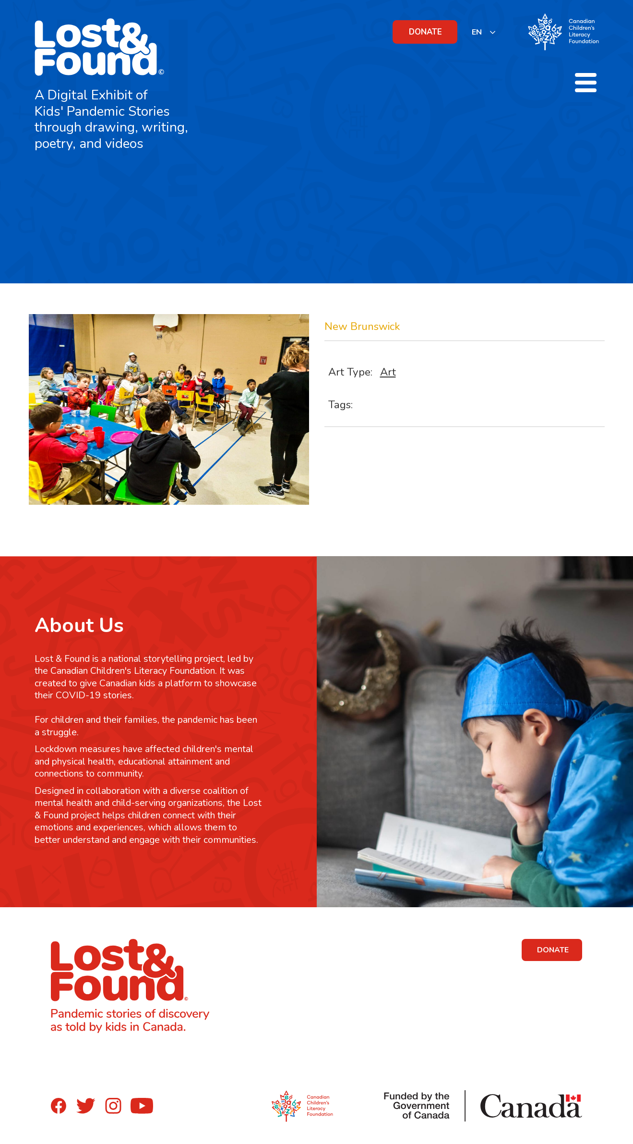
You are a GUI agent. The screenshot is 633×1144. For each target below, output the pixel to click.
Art (388, 372)
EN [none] (477, 32)
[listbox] (484, 32)
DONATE (425, 31)
